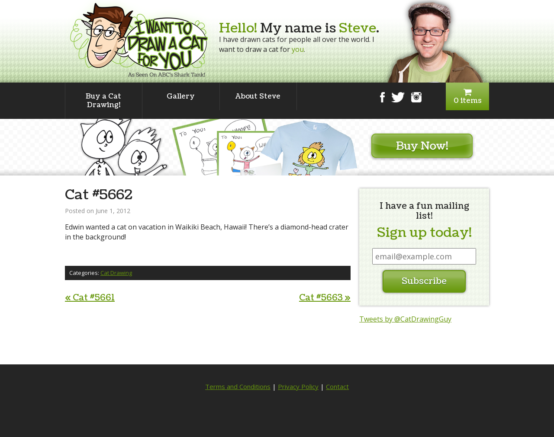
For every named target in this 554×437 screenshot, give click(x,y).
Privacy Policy (298, 386)
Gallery (181, 96)
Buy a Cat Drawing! (103, 101)
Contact (337, 386)
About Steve (257, 96)
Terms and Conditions (238, 386)
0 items (467, 96)
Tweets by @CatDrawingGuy (405, 319)
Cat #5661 (90, 298)
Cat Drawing (116, 273)
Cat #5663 (325, 298)
